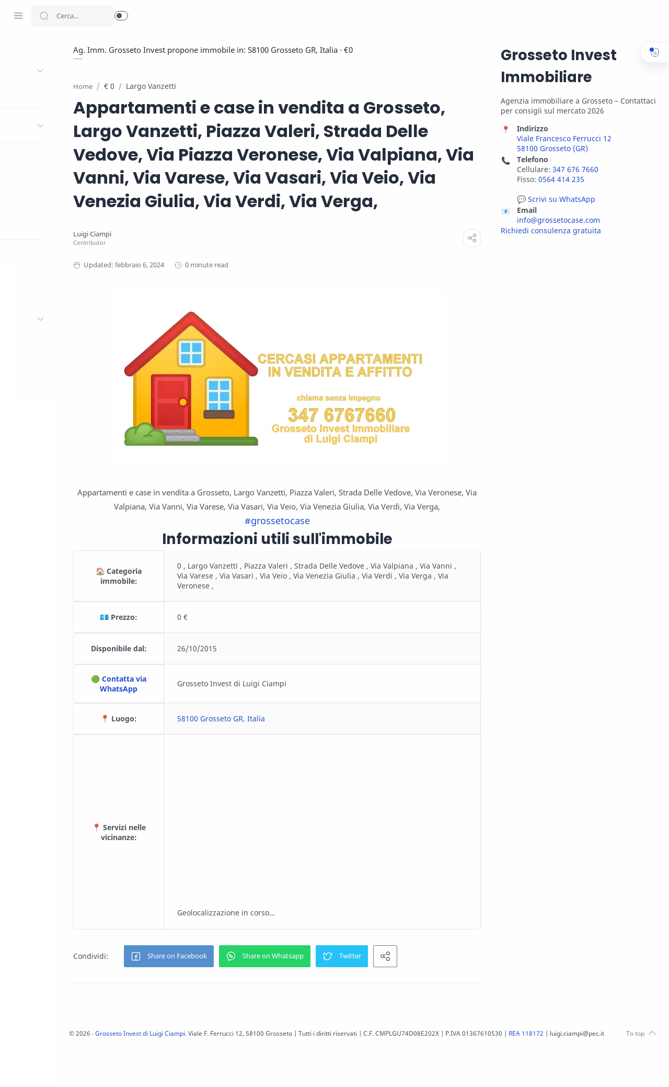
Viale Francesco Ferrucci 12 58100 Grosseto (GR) (562, 144)
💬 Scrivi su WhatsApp (554, 200)
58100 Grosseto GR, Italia (290, 757)
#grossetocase (316, 558)
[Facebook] (18, 1066)
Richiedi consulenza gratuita (549, 231)
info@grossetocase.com (556, 220)
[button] (121, 15)
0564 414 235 (560, 180)
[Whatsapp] (96, 1066)
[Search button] (44, 16)
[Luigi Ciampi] (168, 258)
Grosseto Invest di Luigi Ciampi (224, 1071)
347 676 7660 (574, 170)
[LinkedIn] (65, 1066)
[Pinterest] (81, 1066)
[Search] (72, 16)
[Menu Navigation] (18, 15)
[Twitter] (34, 1066)
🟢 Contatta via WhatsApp (191, 722)
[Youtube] (49, 1066)
